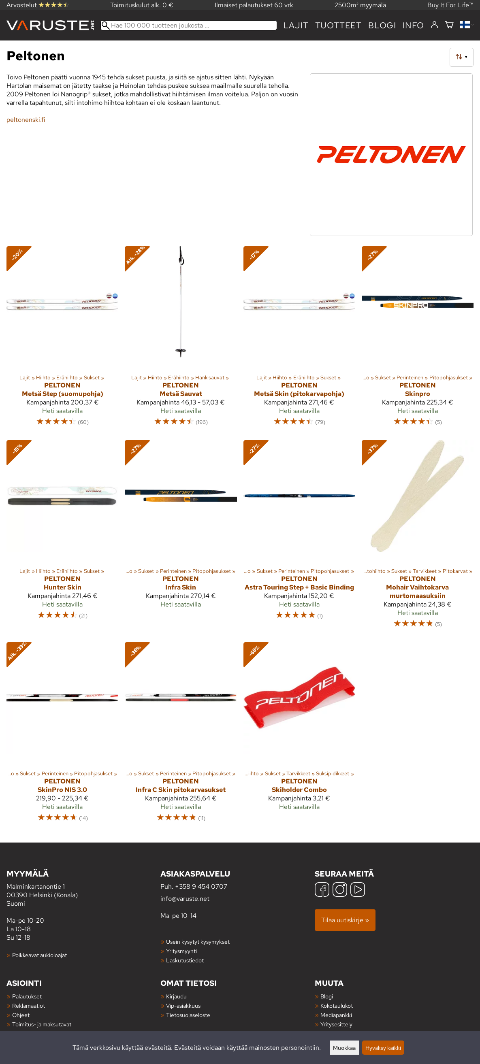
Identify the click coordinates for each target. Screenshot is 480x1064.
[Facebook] (322, 890)
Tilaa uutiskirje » (345, 920)
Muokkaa (344, 1047)
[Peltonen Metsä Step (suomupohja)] (62, 340)
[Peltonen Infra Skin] (181, 538)
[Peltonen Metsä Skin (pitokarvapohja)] (299, 340)
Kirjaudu (176, 996)
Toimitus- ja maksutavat (41, 1024)
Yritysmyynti (181, 951)
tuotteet (338, 25)
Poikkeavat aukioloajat (39, 955)
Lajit (296, 25)
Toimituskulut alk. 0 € (141, 5)
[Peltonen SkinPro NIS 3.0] (62, 736)
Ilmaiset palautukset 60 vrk (254, 5)
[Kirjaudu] (434, 25)
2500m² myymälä (360, 5)
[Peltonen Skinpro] (418, 340)
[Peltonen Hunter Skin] (62, 538)
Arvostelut (37, 5)
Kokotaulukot (336, 1005)
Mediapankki (336, 1015)
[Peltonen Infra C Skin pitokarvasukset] (181, 736)
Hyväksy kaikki (383, 1047)
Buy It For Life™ (450, 5)
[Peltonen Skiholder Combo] (299, 736)
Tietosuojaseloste (188, 1015)
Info (413, 25)
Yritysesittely (336, 1024)
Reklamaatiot (28, 1005)
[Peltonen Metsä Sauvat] (181, 340)
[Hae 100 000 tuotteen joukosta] (188, 25)
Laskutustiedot (185, 960)
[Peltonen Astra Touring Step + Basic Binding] (299, 538)
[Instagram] (340, 890)
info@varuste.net (184, 898)
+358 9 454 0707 (201, 886)
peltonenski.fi (25, 119)
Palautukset (27, 996)
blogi (382, 25)
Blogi (326, 996)
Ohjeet (21, 1015)
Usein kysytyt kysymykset (198, 941)
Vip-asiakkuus (183, 1005)
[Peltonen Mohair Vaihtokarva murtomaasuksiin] (418, 538)
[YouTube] (357, 890)
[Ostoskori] (449, 25)
